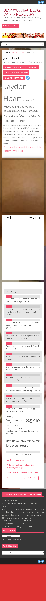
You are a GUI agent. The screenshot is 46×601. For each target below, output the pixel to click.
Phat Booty (15, 524)
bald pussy (5, 500)
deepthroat (21, 503)
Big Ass (29, 527)
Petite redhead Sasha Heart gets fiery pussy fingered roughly (20, 466)
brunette (14, 521)
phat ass (9, 524)
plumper (36, 509)
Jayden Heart (11, 58)
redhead (35, 512)
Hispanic (11, 527)
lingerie (15, 509)
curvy (6, 509)
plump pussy (19, 518)
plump (7, 518)
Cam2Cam (27, 521)
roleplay (21, 509)
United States (21, 512)
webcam (7, 521)
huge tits (28, 503)
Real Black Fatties (6, 539)
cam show (6, 512)
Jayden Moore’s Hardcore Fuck (18, 460)
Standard (8, 62)
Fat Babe (34, 503)
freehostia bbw (15, 539)
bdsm (9, 515)
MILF (6, 527)
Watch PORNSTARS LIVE (16, 72)
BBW (14, 503)
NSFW (16, 527)
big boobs (22, 527)
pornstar (20, 521)
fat (39, 512)
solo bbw (22, 524)
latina (12, 518)
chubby (27, 518)
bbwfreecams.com (32, 515)
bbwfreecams (16, 515)
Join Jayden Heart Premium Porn (21, 67)
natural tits (13, 512)
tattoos (30, 509)
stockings (29, 512)
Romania (12, 500)
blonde (41, 509)
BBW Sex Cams (23, 539)
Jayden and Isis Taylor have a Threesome (22, 473)
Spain (10, 509)
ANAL (23, 515)
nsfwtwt (9, 503)
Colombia (34, 521)
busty (26, 509)
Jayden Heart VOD (14, 78)
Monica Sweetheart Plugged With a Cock (22, 478)
